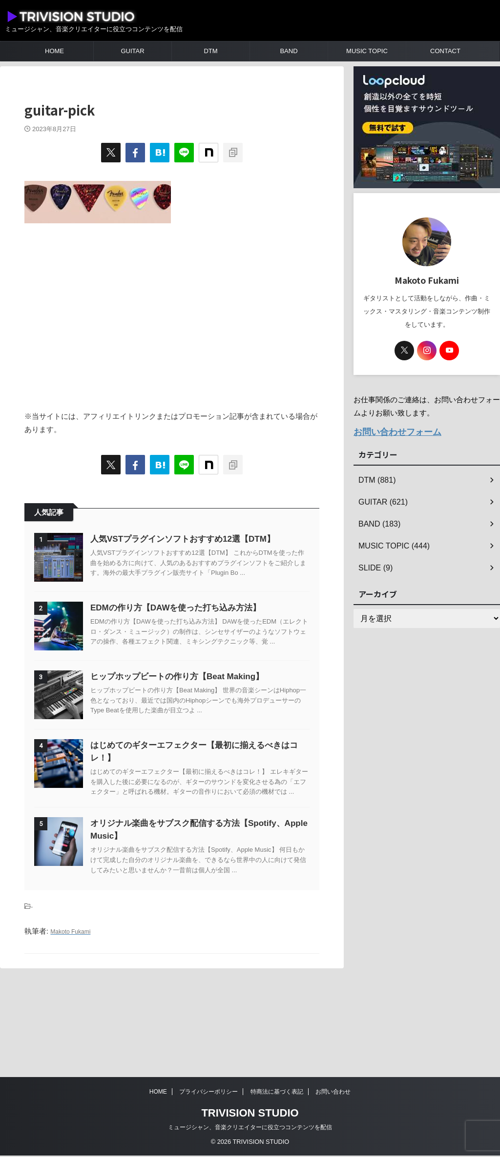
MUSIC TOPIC (367, 51)
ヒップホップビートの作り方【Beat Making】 (201, 725)
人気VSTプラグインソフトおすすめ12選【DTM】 (207, 539)
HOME (54, 51)
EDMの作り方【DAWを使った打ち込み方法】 (200, 632)
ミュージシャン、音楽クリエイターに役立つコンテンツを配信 (250, 1128)
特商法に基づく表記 (276, 1093)
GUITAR (132, 51)
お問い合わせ (333, 1093)
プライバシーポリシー (208, 1093)
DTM (210, 51)
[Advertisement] (171, 311)
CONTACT (445, 51)
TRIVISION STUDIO (249, 1114)
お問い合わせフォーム (390, 431)
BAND (288, 51)
